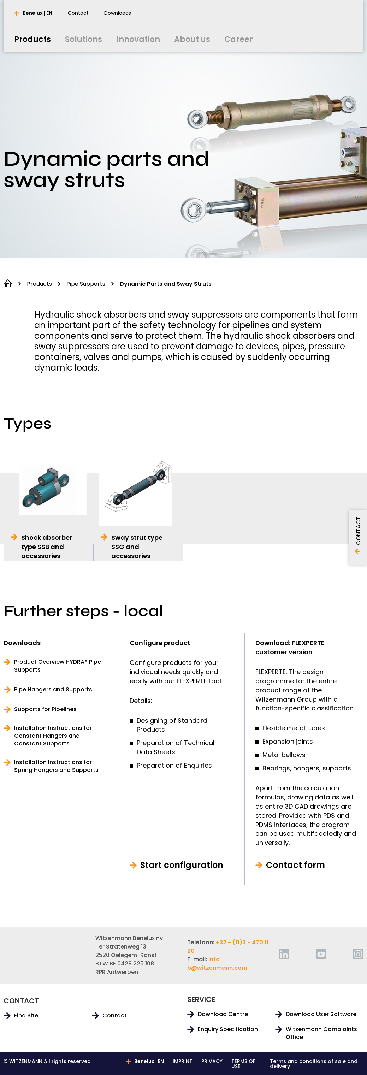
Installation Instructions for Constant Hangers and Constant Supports (53, 736)
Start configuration (181, 865)
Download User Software (321, 1014)
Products (39, 284)
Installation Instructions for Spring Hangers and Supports (56, 766)
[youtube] (321, 954)
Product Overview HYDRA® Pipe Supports (57, 666)
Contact (114, 1016)
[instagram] (358, 954)
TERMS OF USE (243, 1064)
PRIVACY (212, 1062)
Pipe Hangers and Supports (53, 689)
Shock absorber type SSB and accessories (46, 546)
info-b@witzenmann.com (217, 963)
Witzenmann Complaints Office (321, 1033)
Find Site (26, 1016)
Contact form (295, 865)
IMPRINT (183, 1062)
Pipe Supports (85, 284)
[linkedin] (284, 954)
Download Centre (223, 1014)
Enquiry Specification (228, 1029)
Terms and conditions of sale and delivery (313, 1064)
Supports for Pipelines (45, 709)
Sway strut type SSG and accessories (136, 546)
